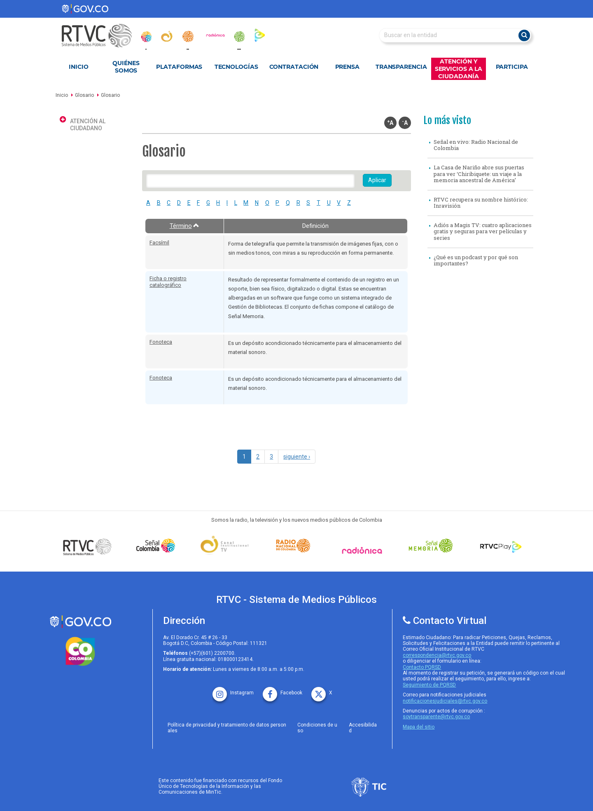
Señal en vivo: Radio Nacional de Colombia (476, 145)
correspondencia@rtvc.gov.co (437, 655)
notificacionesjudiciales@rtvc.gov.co (445, 701)
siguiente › (296, 456)
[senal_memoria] (239, 36)
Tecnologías (236, 66)
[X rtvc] (322, 690)
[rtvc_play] (260, 35)
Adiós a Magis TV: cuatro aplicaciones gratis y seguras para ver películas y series (483, 231)
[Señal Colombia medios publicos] (89, 546)
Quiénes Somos (125, 66)
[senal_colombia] (146, 36)
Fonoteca (160, 342)
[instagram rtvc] (233, 690)
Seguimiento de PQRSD (429, 685)
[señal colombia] (158, 545)
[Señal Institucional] (226, 545)
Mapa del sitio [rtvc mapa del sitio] (418, 727)
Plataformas (179, 66)
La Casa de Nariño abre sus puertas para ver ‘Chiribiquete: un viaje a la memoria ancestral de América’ (479, 174)
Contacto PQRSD (422, 667)
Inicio (78, 66)
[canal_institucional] (167, 36)
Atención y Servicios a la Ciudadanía (459, 69)
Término (185, 226)
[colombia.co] (80, 651)
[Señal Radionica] (364, 550)
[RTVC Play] (501, 545)
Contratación (294, 66)
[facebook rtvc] (282, 690)
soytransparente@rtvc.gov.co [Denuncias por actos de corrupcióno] (436, 717)
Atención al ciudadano (87, 124)
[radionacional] (188, 36)
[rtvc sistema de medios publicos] (80, 621)
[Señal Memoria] (433, 545)
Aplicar (377, 180)
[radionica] (215, 35)
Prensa (347, 66)
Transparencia (401, 66)
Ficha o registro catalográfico (168, 281)
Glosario (84, 95)
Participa (512, 66)
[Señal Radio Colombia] (295, 545)
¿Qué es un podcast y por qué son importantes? (476, 260)
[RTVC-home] (101, 35)
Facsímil (159, 242)
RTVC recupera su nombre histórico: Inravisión (481, 203)
